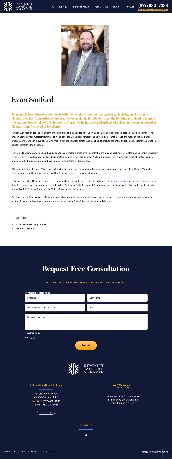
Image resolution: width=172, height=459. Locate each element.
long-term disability (118, 181)
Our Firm (63, 7)
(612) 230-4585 (50, 404)
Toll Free (37, 401)
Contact (129, 7)
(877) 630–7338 (153, 5)
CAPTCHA (30, 338)
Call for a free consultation (153, 10)
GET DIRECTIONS (46, 412)
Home (52, 7)
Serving (115, 7)
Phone (37, 405)
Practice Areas (81, 7)
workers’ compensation (145, 181)
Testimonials (101, 7)
